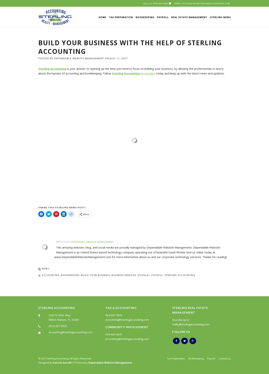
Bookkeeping (145, 17)
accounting (51, 275)
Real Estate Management (189, 17)
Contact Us (225, 358)
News (45, 268)
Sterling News (220, 17)
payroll (157, 275)
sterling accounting (180, 275)
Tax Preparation (121, 17)
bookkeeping (70, 275)
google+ (143, 275)
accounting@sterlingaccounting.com (70, 332)
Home (102, 17)
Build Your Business (95, 275)
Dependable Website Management (79, 58)
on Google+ (133, 73)
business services (124, 275)
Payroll (163, 17)
